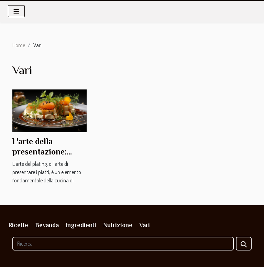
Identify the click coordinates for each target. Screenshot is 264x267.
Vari (144, 225)
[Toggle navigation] (16, 11)
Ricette (18, 225)
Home (18, 45)
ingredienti (81, 225)
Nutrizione (117, 225)
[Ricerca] (123, 243)
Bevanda (47, 225)
